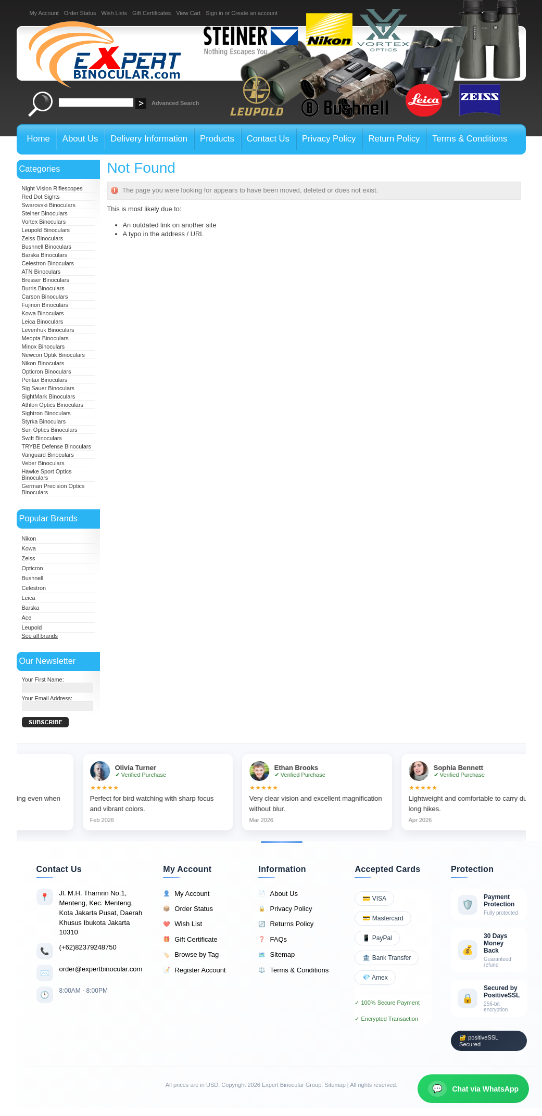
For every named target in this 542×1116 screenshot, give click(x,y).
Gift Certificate (190, 939)
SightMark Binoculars (48, 396)
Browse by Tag (191, 955)
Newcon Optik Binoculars (53, 355)
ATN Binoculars (41, 271)
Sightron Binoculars (46, 413)
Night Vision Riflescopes (52, 188)
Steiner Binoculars (45, 213)
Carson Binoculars (45, 296)
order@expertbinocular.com (101, 969)
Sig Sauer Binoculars (48, 388)
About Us (277, 894)
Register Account (194, 970)
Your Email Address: (47, 698)
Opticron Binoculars (46, 371)
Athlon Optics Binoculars (52, 405)
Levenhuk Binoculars (48, 330)
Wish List (182, 924)
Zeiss (28, 558)
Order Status (80, 13)
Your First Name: (43, 679)
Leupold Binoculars (46, 230)
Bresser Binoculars (45, 280)
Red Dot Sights (41, 197)
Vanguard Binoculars (48, 455)
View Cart (188, 13)
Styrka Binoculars (44, 421)
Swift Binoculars (42, 438)
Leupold (32, 627)
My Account (44, 13)
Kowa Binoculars (43, 313)
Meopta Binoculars (45, 338)
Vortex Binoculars (44, 222)
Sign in (214, 13)
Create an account (254, 13)
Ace (27, 617)
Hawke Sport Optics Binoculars (47, 474)
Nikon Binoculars (43, 363)
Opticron (32, 568)
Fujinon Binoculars (45, 305)
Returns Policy (285, 924)
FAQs (272, 939)
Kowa (29, 548)
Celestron (34, 588)
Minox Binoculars (43, 346)
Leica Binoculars (43, 321)
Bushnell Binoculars (47, 246)
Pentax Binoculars (45, 380)
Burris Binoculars (43, 288)
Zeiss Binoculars (43, 238)
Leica (28, 598)
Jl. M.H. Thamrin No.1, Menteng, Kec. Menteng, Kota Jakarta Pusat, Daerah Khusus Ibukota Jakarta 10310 (101, 912)
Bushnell (33, 578)
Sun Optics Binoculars (50, 430)
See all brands (40, 636)
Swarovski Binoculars (48, 205)
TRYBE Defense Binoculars (56, 446)
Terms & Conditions (293, 970)
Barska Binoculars (45, 255)
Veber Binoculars (43, 463)
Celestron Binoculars (48, 263)
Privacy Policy (285, 909)
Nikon (29, 538)
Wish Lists (114, 13)
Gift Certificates (151, 13)
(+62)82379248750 (88, 947)
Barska (31, 608)
